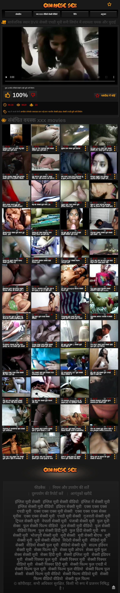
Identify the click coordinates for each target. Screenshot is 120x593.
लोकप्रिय (18, 14)
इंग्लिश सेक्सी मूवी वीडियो (35, 506)
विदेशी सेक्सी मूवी (75, 540)
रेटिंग (75, 14)
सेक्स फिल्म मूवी (45, 549)
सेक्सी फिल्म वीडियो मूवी (80, 574)
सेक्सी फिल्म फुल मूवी (30, 569)
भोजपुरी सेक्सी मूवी (44, 535)
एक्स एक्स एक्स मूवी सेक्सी (53, 511)
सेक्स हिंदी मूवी (50, 554)
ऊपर (113, 587)
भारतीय (50, 112)
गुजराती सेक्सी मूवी (96, 516)
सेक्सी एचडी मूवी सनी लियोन (72, 112)
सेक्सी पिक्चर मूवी (72, 559)
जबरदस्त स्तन (37, 112)
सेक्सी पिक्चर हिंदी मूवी (51, 564)
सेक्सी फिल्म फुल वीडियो (65, 569)
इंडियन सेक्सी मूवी (68, 506)
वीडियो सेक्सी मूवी (73, 545)
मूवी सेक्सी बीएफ (90, 535)
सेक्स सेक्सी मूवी (26, 554)
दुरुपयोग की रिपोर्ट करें (47, 493)
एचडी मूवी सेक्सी (69, 516)
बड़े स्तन (45, 112)
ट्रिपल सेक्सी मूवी (27, 521)
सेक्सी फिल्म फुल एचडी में (88, 564)
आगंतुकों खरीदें (81, 493)
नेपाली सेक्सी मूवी (54, 521)
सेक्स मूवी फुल (96, 549)
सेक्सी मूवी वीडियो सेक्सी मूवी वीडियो (60, 5)
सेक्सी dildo (58, 112)
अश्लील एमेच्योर (25, 112)
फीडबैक (39, 487)
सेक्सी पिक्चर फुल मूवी (41, 559)
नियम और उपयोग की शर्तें (71, 487)
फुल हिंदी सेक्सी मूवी (84, 530)
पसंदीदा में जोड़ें (108, 95)
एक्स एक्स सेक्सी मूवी (39, 516)
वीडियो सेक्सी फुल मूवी (42, 545)
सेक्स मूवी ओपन (71, 549)
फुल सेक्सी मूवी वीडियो (76, 526)
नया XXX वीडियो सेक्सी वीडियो (46, 14)
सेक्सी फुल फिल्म (77, 578)
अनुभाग (103, 14)
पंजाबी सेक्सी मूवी (81, 521)
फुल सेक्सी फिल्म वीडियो (40, 526)
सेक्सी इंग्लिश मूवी (76, 554)
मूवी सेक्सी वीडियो (47, 540)
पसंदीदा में (109, 4)
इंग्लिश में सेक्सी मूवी (95, 501)
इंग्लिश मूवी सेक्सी (27, 501)
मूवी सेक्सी (67, 535)
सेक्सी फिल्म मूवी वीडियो (43, 574)
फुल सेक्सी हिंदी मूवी (52, 530)
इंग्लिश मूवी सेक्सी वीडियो (60, 501)
